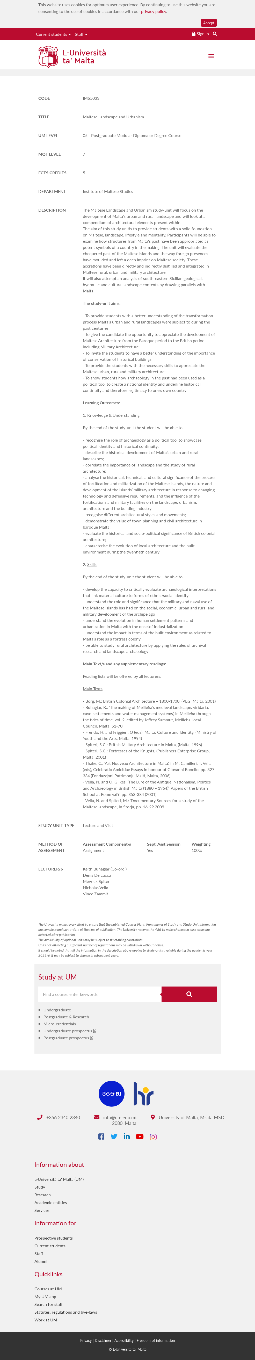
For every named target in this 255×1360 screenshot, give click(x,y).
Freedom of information (156, 1340)
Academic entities (50, 1202)
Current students (53, 34)
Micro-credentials (59, 1024)
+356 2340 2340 (58, 1117)
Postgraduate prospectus (66, 1038)
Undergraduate (57, 1010)
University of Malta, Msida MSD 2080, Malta (168, 1120)
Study (39, 1187)
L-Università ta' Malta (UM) (59, 1179)
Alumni (40, 1261)
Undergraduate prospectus (67, 1031)
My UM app (45, 1296)
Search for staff (48, 1304)
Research (42, 1195)
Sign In (203, 34)
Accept (208, 22)
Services (41, 1210)
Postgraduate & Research (66, 1017)
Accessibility (124, 1340)
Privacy (86, 1340)
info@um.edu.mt (115, 1117)
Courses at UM (48, 1289)
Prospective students (53, 1238)
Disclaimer (103, 1340)
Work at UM (45, 1320)
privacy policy (153, 11)
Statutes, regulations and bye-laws (65, 1312)
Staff (81, 34)
